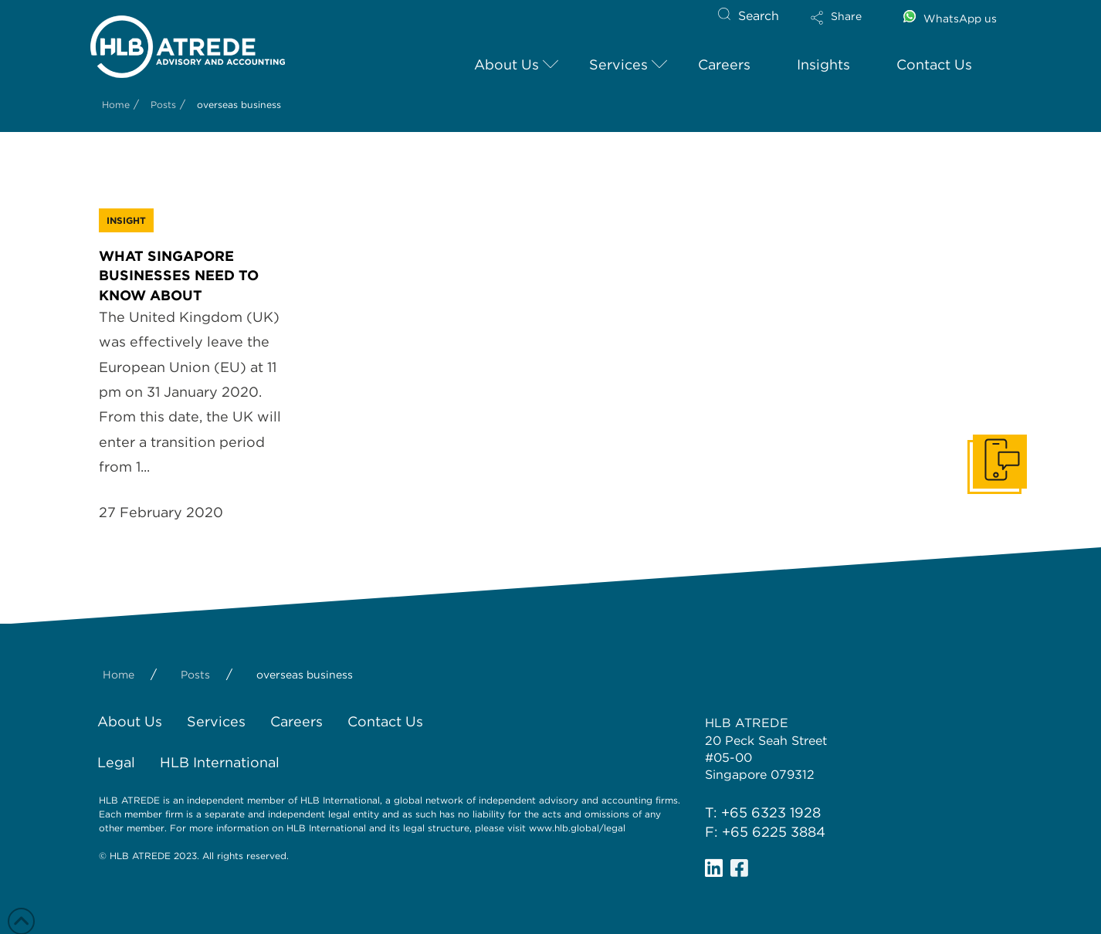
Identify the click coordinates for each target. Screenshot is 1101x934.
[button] (849, 28)
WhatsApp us (960, 18)
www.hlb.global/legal (577, 828)
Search (758, 15)
